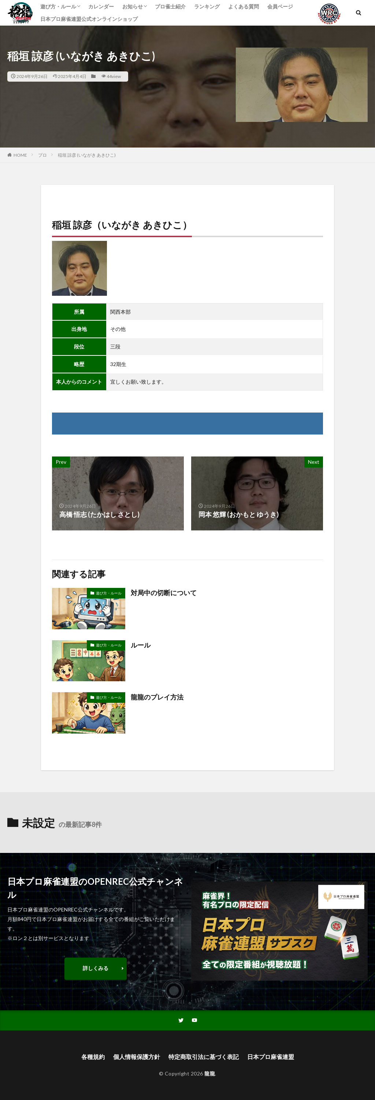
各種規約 (93, 1056)
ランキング (207, 6)
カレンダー (101, 6)
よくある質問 (243, 6)
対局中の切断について (164, 593)
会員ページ (280, 6)
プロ (42, 155)
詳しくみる (95, 968)
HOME (20, 155)
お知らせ (132, 6)
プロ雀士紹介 (170, 6)
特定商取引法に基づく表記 (203, 1056)
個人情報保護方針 (136, 1056)
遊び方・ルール (58, 6)
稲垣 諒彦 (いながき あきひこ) (87, 155)
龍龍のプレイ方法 (157, 697)
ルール (141, 645)
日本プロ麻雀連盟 (270, 1056)
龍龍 (209, 1073)
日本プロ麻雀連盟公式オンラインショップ (89, 19)
